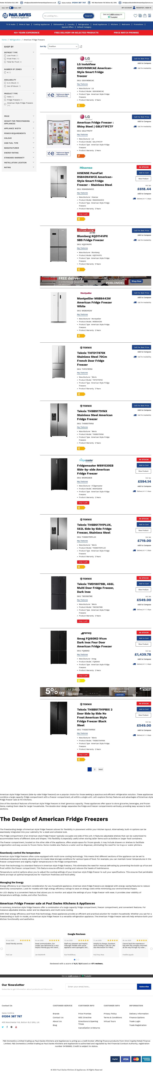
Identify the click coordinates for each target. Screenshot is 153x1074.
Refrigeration (15, 40)
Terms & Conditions (113, 1019)
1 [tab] (74, 961)
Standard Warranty (14, 158)
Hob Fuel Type (11, 143)
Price (6, 116)
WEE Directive (84, 1019)
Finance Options (137, 1019)
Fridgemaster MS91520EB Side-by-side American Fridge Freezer (95, 470)
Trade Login (134, 1022)
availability (10, 80)
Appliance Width (12, 128)
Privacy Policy (110, 1015)
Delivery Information (139, 1015)
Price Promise (84, 1015)
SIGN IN (148, 8)
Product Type (11, 93)
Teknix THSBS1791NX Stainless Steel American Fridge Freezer (94, 415)
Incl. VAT (5, 8)
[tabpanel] (18, 948)
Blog (55, 1026)
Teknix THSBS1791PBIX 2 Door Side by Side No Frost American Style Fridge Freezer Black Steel (94, 718)
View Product (144, 179)
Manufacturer (11, 148)
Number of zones (13, 69)
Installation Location (15, 163)
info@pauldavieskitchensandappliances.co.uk (47, 2)
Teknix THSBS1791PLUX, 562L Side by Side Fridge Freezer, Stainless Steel (94, 529)
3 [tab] (78, 961)
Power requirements (15, 133)
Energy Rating (11, 153)
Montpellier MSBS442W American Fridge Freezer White (94, 302)
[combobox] (69, 16)
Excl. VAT (17, 8)
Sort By (43, 46)
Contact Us (58, 1019)
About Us (57, 1022)
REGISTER (140, 8)
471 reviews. (97, 965)
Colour (8, 138)
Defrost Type (11, 52)
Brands (56, 1015)
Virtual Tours (110, 1022)
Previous (1, 950)
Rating (7, 167)
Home (4, 40)
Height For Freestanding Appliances (17, 122)
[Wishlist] (135, 15)
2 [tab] (76, 961)
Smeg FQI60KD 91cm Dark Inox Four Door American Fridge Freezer (94, 643)
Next (151, 950)
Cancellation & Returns (89, 1029)
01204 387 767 (86, 2)
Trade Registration (138, 1026)
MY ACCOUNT (127, 8)
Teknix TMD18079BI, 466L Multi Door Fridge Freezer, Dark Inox (95, 588)
